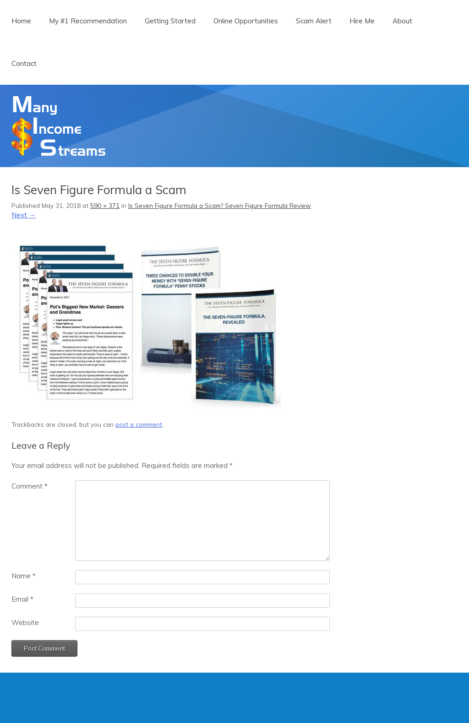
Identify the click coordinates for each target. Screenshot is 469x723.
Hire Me (362, 20)
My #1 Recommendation (88, 20)
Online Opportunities (245, 20)
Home (21, 20)
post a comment (138, 424)
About (402, 20)
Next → (23, 215)
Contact (24, 63)
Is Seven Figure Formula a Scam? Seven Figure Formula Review (219, 205)
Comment (29, 486)
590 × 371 (105, 205)
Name (23, 575)
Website (25, 622)
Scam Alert (314, 20)
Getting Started (170, 20)
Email (22, 599)
